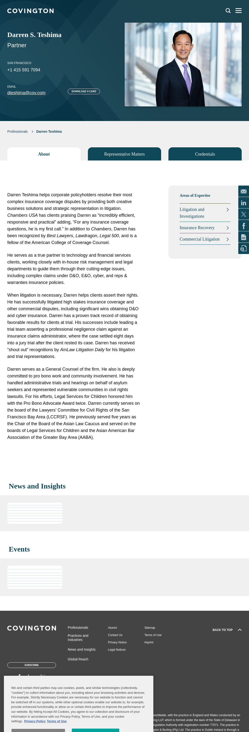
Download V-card (84, 91)
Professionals (17, 131)
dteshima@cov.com (26, 92)
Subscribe (32, 665)
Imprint (148, 642)
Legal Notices (117, 649)
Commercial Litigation (200, 239)
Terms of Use (153, 635)
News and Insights (81, 649)
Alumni (112, 627)
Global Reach (78, 659)
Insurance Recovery (197, 227)
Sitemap (149, 627)
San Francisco (19, 63)
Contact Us (115, 635)
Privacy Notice (117, 642)
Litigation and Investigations (192, 213)
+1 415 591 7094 (23, 69)
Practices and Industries (78, 638)
